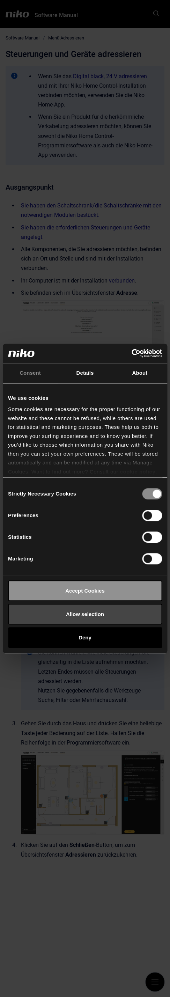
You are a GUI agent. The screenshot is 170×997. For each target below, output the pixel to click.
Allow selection (85, 614)
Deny (85, 637)
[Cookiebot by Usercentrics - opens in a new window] (131, 353)
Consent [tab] (30, 373)
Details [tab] (85, 373)
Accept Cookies (85, 591)
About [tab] (140, 373)
